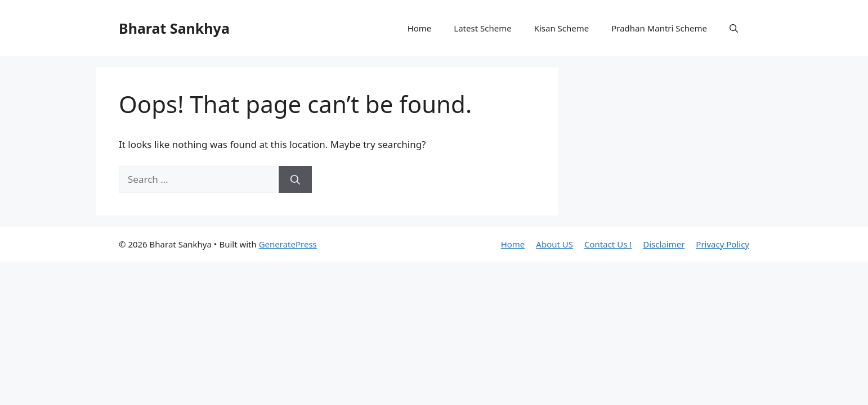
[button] (733, 28)
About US (554, 244)
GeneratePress (288, 244)
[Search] (295, 179)
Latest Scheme (482, 28)
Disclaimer (663, 244)
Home (420, 28)
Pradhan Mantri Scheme (659, 28)
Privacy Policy (722, 244)
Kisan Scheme (561, 28)
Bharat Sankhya (174, 28)
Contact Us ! (608, 244)
